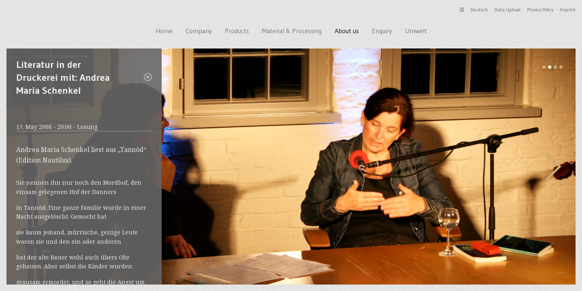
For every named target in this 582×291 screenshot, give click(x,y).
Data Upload (507, 9)
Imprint (568, 9)
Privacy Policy (540, 9)
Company (199, 31)
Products (237, 31)
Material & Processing (292, 31)
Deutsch (479, 9)
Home (164, 31)
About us (347, 31)
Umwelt (416, 31)
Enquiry (382, 31)
